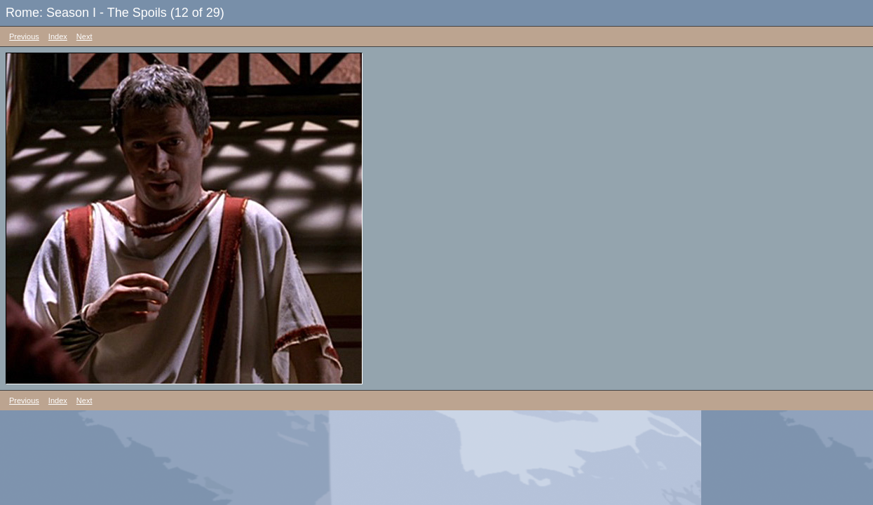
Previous (24, 36)
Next (84, 36)
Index (57, 36)
